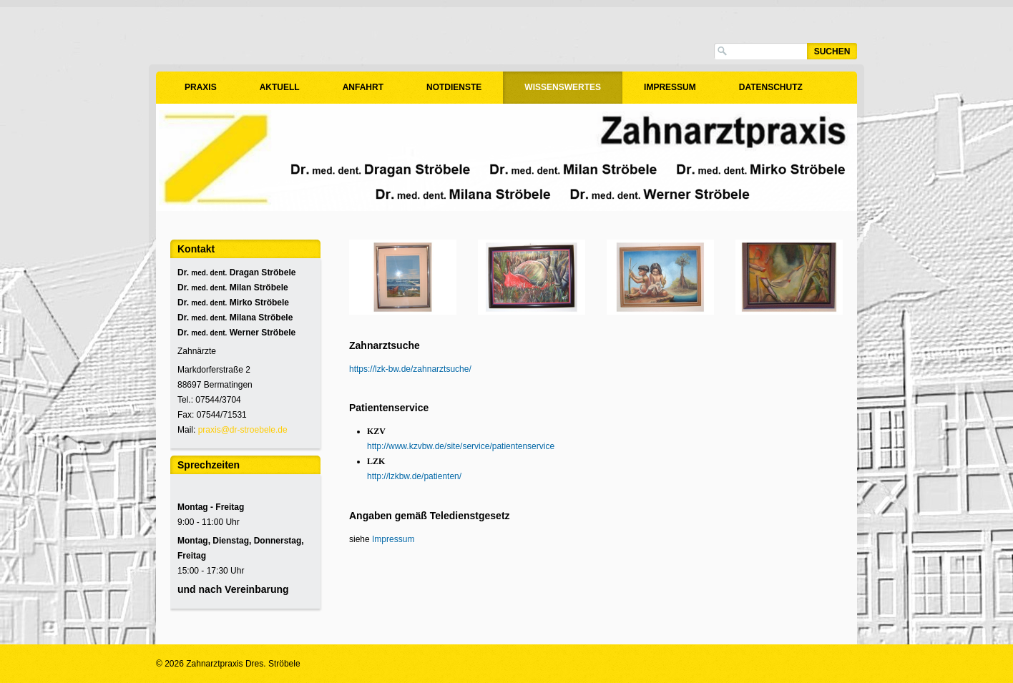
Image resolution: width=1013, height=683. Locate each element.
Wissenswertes (562, 87)
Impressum (670, 87)
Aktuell (280, 87)
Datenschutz (771, 87)
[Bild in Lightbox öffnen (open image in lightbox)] (402, 277)
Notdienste (453, 87)
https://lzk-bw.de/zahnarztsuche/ (410, 369)
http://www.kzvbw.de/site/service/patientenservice (460, 446)
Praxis (201, 87)
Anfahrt (363, 87)
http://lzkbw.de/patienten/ (414, 476)
